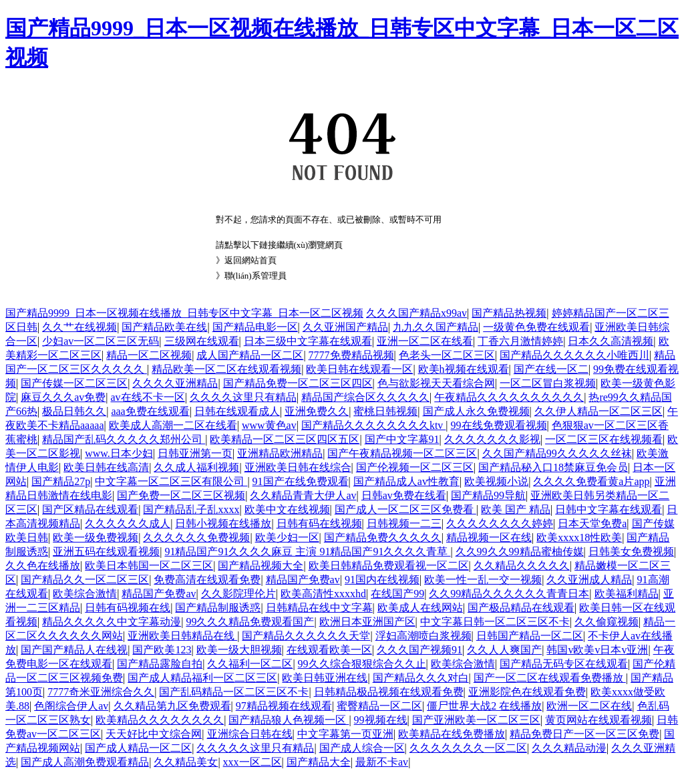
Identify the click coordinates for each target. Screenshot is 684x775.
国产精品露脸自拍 (159, 663)
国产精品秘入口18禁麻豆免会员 (553, 467)
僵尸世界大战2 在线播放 (484, 706)
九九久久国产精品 (435, 327)
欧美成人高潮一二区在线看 (173, 425)
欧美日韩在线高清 (106, 467)
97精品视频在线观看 (284, 706)
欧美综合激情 (85, 593)
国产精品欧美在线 (164, 327)
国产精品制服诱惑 (218, 607)
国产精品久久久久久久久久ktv (373, 425)
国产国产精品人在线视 (74, 649)
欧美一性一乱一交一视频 (483, 579)
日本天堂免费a (592, 523)
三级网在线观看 (201, 341)
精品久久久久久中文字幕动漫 (111, 621)
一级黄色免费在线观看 (536, 327)
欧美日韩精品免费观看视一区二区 (389, 565)
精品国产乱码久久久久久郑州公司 (123, 439)
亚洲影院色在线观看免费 (527, 692)
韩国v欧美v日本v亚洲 (597, 649)
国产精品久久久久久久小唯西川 (574, 355)
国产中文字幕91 (402, 439)
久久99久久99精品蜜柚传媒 (520, 551)
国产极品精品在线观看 (521, 607)
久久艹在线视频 (79, 327)
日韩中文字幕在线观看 (608, 509)
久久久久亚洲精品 (175, 383)
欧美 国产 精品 (515, 509)
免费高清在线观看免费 (207, 579)
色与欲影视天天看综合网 (436, 383)
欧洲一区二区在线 (589, 706)
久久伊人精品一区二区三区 (598, 411)
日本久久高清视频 (610, 341)
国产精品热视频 (509, 313)
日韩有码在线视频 (319, 523)
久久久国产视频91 (419, 649)
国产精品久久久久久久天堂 (306, 635)
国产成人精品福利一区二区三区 (202, 677)
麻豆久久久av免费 (63, 397)
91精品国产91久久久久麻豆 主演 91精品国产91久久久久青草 (307, 551)
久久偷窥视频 (606, 621)
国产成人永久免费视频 (476, 411)
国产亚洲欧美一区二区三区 (476, 720)
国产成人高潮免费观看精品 (85, 762)
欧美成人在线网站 (420, 607)
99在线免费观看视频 (499, 425)
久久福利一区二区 (250, 663)
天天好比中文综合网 (154, 734)
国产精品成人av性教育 (406, 481)
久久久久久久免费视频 (196, 537)
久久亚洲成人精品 (589, 579)
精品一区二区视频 (149, 355)
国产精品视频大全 (260, 565)
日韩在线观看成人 (237, 411)
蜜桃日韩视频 (385, 411)
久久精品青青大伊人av (303, 495)
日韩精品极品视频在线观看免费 (389, 692)
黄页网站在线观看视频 (598, 720)
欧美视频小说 (496, 481)
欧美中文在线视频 (287, 509)
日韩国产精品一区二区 (529, 635)
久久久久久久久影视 (492, 439)
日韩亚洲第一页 (195, 453)
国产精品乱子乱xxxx (191, 509)
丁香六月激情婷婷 (520, 341)
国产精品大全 (319, 762)
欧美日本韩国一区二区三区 (149, 565)
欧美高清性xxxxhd (323, 593)
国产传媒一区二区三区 (74, 383)
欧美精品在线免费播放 (451, 734)
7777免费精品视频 (351, 355)
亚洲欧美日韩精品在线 (182, 635)
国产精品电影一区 (255, 327)
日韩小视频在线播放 (223, 523)
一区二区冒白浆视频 (548, 383)
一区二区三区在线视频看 (604, 439)
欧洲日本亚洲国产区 (367, 621)
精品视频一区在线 (489, 537)
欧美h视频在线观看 (463, 369)
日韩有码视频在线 (127, 607)
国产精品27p (60, 481)
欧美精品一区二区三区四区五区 (284, 439)
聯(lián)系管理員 (255, 276)
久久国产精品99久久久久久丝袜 (557, 453)
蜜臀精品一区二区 (379, 706)
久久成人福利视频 (196, 467)
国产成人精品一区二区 (138, 748)
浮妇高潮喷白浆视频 (423, 635)
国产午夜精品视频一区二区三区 (402, 453)
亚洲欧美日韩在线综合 (297, 467)
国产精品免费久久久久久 (383, 537)
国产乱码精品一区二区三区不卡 (234, 692)
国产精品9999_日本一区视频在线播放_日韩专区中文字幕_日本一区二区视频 (184, 313)
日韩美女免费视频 (631, 551)
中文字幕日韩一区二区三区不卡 (495, 621)
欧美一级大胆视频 (239, 649)
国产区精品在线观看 (90, 509)
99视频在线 (380, 720)
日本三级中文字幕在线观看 (308, 341)
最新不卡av (381, 762)
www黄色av (269, 425)
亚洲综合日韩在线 (250, 734)
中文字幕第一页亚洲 (345, 734)
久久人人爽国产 (504, 649)
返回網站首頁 (250, 260)
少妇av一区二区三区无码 (100, 341)
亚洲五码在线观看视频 (106, 551)
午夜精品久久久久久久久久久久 (509, 397)
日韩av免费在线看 (403, 495)
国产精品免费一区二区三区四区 (298, 383)
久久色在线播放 (42, 565)
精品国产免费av (303, 579)
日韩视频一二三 (404, 523)
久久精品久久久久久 (522, 565)
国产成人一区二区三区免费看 (405, 509)
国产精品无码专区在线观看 (564, 663)
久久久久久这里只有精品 (255, 748)
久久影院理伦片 (238, 593)
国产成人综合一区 (362, 748)
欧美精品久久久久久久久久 (160, 720)
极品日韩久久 (74, 411)
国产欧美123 (161, 649)
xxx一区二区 (252, 762)
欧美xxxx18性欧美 (579, 537)
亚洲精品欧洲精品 (280, 453)
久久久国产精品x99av (416, 313)
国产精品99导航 (488, 495)
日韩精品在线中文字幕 (319, 607)
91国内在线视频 (382, 579)
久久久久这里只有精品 (243, 397)
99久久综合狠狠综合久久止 (362, 663)
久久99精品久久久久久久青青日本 (509, 593)
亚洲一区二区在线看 (425, 341)
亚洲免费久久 (317, 411)
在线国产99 (397, 593)
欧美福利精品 (626, 593)
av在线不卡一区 (148, 397)
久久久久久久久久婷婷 (499, 523)
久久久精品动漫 (569, 748)
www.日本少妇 (119, 453)
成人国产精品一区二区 (249, 355)
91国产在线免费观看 (300, 481)
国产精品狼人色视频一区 (288, 720)
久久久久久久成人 (127, 523)
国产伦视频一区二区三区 (415, 467)
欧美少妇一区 (287, 537)
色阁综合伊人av (71, 706)
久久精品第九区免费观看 (172, 706)
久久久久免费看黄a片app (591, 481)
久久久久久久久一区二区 (468, 748)
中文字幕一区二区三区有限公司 (171, 481)
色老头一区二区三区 (447, 355)
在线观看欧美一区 (329, 649)
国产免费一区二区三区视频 (181, 495)
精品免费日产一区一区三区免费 (584, 734)
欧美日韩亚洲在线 (324, 677)
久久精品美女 (186, 762)
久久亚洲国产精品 (345, 327)
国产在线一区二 (551, 369)
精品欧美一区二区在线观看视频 (226, 369)
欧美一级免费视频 (95, 537)
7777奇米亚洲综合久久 (100, 692)
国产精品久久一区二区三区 (85, 579)
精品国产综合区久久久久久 (365, 397)
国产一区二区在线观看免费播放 (550, 677)
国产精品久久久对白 (421, 677)
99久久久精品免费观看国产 (250, 621)
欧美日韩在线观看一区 (359, 369)
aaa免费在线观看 (150, 411)
